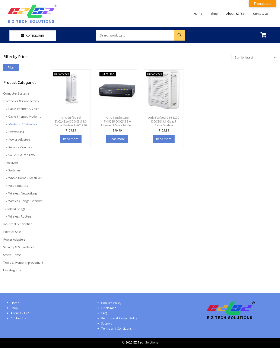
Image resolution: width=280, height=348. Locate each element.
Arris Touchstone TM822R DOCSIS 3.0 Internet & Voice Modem (117, 121)
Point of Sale (12, 232)
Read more (70, 139)
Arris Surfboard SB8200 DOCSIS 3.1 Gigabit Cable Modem (163, 121)
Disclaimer (108, 308)
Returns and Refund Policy (119, 318)
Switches (14, 170)
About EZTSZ (20, 313)
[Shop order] (254, 57)
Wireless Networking (22, 193)
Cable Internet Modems (24, 116)
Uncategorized (13, 270)
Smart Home (12, 255)
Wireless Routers (20, 216)
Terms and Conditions (116, 328)
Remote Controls (20, 147)
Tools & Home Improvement (23, 262)
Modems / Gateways (22, 124)
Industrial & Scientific (17, 224)
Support (106, 323)
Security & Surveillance (18, 247)
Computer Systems (16, 93)
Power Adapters (19, 139)
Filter (11, 67)
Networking (16, 132)
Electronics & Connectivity (21, 101)
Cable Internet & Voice (23, 109)
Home (15, 303)
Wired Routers (18, 186)
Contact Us (18, 318)
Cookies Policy (111, 303)
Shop (14, 308)
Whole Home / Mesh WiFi (26, 178)
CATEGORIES (32, 36)
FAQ (104, 313)
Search (179, 35)
